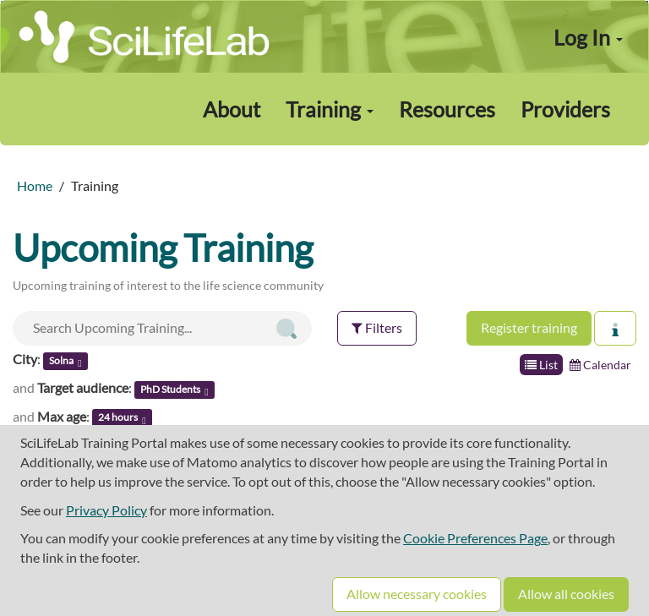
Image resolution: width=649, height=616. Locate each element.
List (541, 364)
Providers (565, 109)
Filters (377, 327)
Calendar (600, 364)
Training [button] (330, 109)
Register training (529, 327)
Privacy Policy (106, 510)
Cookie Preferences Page (475, 538)
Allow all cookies (566, 594)
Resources (447, 109)
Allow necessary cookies (416, 594)
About (231, 109)
